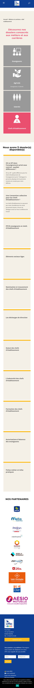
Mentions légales (9, 677)
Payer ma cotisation (10, 675)
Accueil (5, 19)
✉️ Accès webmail (9, 673)
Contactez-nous (17, 639)
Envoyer (8, 661)
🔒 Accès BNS (8, 671)
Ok (17, 685)
